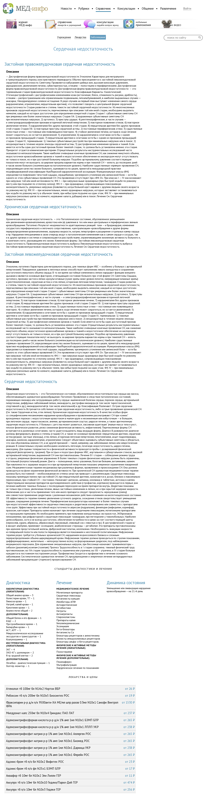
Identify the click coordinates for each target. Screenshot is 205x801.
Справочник (103, 8)
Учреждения (64, 37)
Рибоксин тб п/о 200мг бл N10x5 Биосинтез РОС (70, 695)
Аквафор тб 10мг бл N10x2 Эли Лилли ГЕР (70, 775)
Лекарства (80, 37)
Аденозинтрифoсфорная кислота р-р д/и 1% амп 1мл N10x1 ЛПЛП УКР (70, 727)
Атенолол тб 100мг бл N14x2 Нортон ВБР (70, 689)
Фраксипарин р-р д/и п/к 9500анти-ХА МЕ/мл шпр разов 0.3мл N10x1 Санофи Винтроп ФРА (70, 704)
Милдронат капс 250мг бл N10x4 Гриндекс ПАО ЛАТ (70, 713)
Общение (148, 8)
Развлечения (168, 8)
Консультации (126, 8)
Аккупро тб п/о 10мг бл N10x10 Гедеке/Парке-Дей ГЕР (70, 782)
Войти (187, 8)
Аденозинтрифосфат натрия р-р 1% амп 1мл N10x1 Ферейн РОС (70, 755)
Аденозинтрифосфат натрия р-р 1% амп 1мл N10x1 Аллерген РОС (70, 734)
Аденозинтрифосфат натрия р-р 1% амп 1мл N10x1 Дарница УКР (70, 748)
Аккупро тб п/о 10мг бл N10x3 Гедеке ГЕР (70, 789)
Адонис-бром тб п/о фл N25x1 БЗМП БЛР (70, 768)
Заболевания (98, 37)
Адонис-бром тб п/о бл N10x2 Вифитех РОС (70, 762)
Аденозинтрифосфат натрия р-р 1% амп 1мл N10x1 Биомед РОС (70, 741)
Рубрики (83, 8)
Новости (66, 8)
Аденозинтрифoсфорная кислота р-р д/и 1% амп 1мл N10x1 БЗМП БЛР (70, 720)
